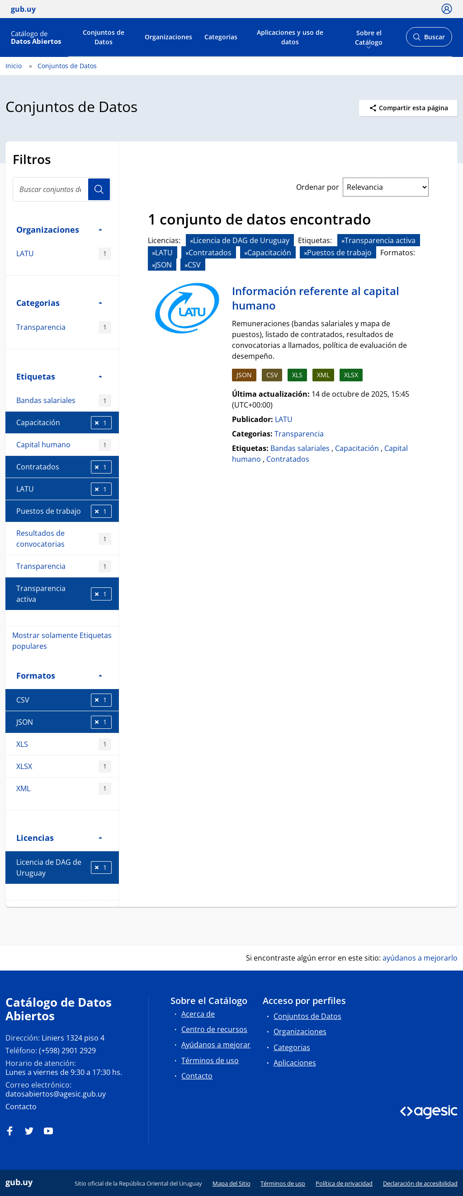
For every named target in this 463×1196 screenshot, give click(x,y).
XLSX (63, 766)
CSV (64, 700)
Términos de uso (210, 1060)
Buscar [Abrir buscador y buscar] (429, 40)
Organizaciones (168, 37)
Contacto (21, 1107)
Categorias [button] (59, 302)
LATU (63, 254)
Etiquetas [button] (59, 376)
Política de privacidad (344, 1183)
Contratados (64, 467)
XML (63, 789)
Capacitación (64, 422)
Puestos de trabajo (64, 511)
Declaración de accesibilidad (420, 1183)
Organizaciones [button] (59, 229)
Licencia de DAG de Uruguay (64, 867)
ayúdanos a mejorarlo (420, 958)
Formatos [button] (59, 675)
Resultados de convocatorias (63, 538)
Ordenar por (317, 187)
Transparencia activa (64, 593)
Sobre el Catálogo (369, 37)
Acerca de (198, 1014)
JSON (64, 722)
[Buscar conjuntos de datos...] (62, 189)
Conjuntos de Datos (103, 37)
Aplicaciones (295, 1063)
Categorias (220, 37)
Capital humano (63, 445)
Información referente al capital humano (315, 298)
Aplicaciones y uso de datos (290, 37)
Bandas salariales (63, 400)
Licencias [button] (59, 837)
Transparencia (63, 327)
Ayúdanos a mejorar (215, 1045)
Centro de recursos (214, 1029)
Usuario (99, 189)
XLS (63, 744)
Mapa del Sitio (231, 1183)
